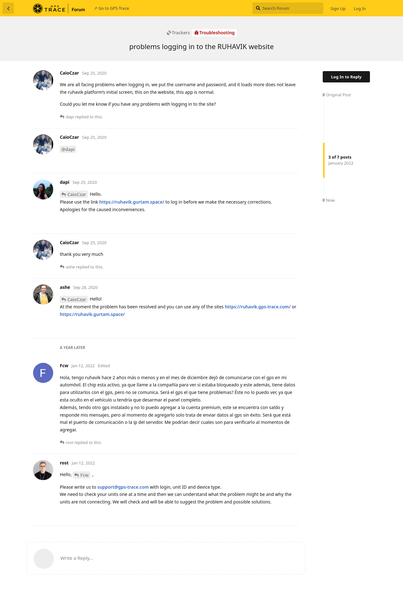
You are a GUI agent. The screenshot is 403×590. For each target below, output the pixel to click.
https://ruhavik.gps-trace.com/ (258, 307)
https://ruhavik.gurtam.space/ (131, 202)
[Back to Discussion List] (8, 8)
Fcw (84, 475)
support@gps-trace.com (123, 487)
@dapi (68, 149)
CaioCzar (76, 194)
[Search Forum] (288, 8)
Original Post (336, 95)
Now (328, 200)
